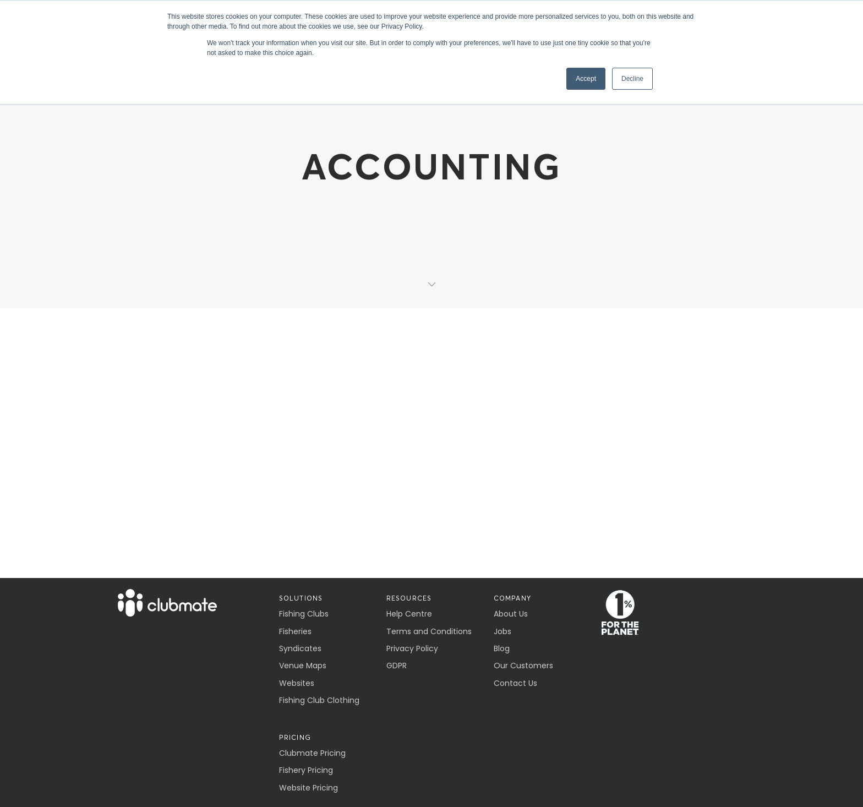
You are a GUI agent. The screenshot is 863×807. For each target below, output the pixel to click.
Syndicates (300, 648)
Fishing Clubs (304, 613)
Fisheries (295, 631)
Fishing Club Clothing (319, 700)
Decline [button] (632, 79)
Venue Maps (302, 665)
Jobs (502, 631)
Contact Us (515, 683)
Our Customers (523, 665)
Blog (502, 648)
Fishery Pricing (306, 770)
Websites (296, 683)
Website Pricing (308, 787)
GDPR (396, 665)
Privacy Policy (412, 648)
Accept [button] (586, 79)
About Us (511, 613)
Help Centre (409, 613)
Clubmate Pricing (312, 753)
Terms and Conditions (429, 631)
